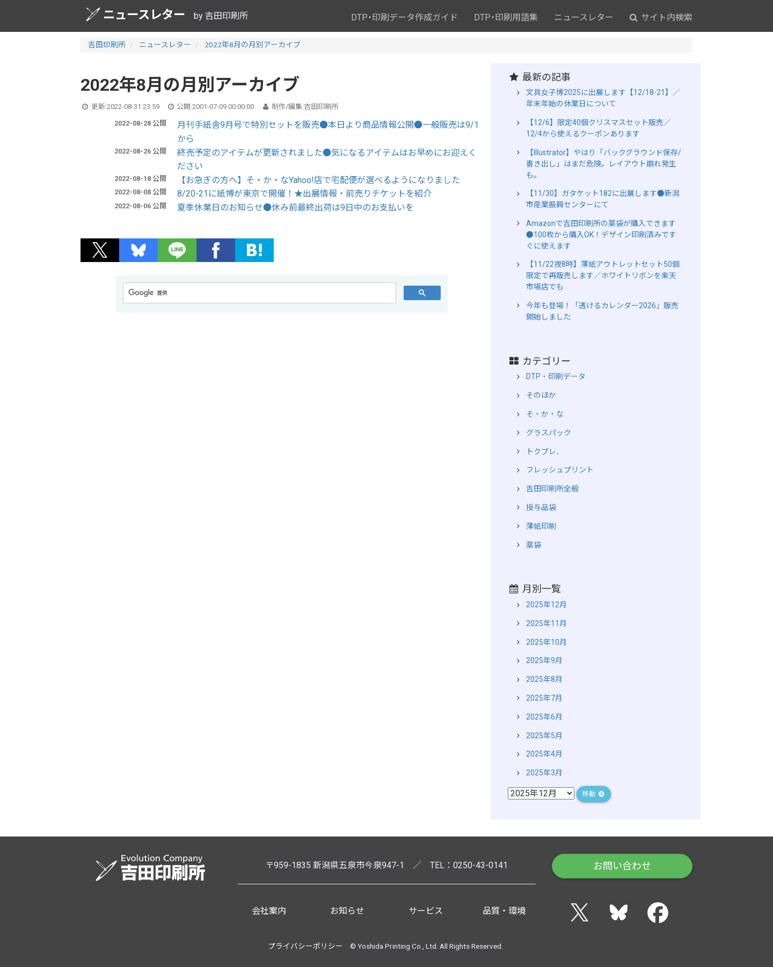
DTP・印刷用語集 (506, 17)
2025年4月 (544, 754)
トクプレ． (545, 451)
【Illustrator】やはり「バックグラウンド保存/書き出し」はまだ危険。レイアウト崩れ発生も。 (603, 163)
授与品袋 (541, 507)
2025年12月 (546, 604)
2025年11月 (546, 623)
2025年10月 (546, 642)
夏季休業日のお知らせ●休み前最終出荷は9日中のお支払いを (295, 207)
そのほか (541, 395)
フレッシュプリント (560, 470)
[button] (100, 250)
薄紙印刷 (541, 526)
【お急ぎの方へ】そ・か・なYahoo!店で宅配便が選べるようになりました (318, 180)
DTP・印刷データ (556, 376)
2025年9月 (544, 660)
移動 (593, 794)
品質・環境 (504, 911)
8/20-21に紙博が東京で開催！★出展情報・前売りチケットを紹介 (304, 193)
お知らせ (347, 911)
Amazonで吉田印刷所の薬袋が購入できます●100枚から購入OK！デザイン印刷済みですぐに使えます (601, 234)
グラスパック (548, 432)
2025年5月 (544, 735)
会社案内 (269, 911)
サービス (426, 911)
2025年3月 (544, 772)
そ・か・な (545, 414)
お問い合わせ (622, 865)
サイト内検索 (661, 17)
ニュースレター (135, 14)
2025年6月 (544, 716)
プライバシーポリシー (305, 946)
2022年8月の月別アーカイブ (253, 44)
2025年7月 (544, 698)
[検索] (258, 293)
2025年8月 (544, 679)
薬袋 (533, 545)
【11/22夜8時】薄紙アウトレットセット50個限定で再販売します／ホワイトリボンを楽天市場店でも (603, 275)
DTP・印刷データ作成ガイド (404, 17)
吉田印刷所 (107, 44)
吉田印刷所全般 (552, 488)
